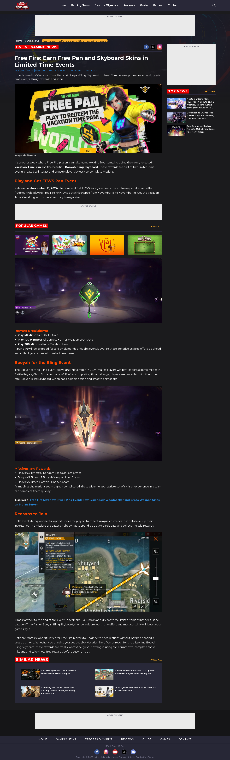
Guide (144, 5)
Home (62, 5)
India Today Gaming (24, 70)
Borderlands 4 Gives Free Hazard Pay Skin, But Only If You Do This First (200, 116)
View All (156, 226)
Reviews (129, 5)
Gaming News (80, 5)
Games (157, 5)
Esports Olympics (106, 5)
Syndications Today (145, 757)
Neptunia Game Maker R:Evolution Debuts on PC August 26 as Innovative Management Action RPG (200, 103)
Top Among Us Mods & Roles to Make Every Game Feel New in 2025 (201, 129)
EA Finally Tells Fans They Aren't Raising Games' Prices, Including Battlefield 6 (58, 690)
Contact (173, 5)
